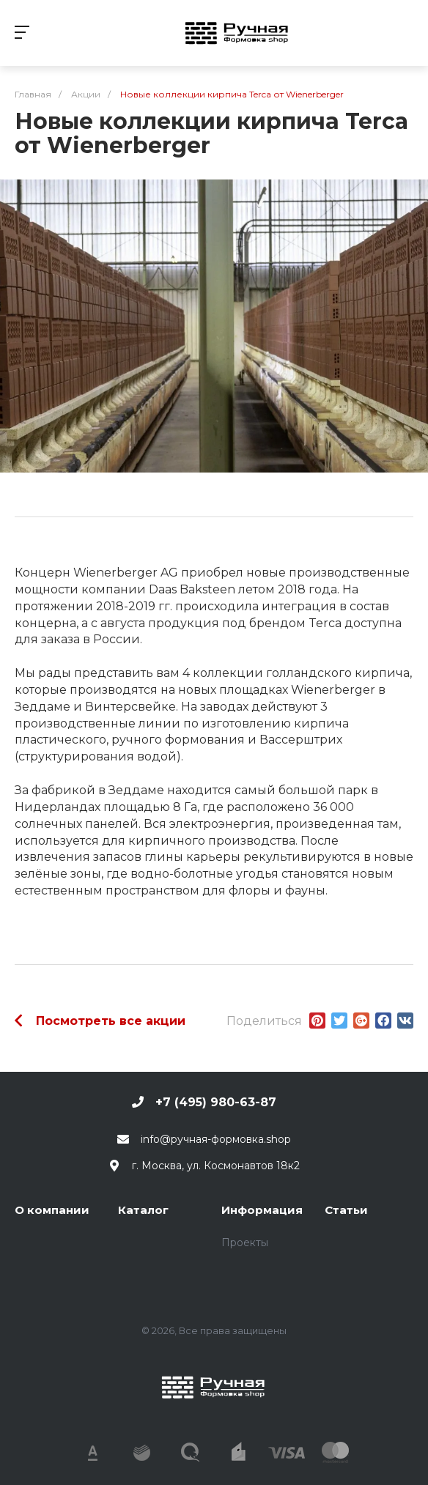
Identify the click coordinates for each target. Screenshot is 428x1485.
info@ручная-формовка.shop (216, 1139)
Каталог (143, 1210)
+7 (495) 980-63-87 (215, 1102)
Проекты (244, 1242)
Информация (262, 1210)
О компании (52, 1210)
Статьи (346, 1210)
